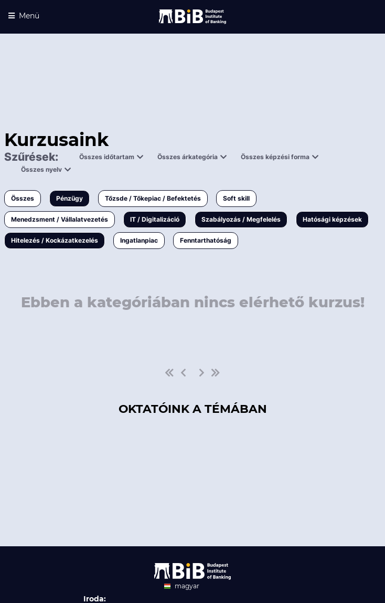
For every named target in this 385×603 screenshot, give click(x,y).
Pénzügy (69, 198)
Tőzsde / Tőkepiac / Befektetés (153, 198)
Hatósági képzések (332, 219)
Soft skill (236, 198)
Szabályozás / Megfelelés (241, 219)
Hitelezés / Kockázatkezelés (54, 240)
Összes (22, 198)
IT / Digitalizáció (154, 219)
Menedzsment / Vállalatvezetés (59, 219)
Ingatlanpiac (139, 240)
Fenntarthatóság (205, 240)
